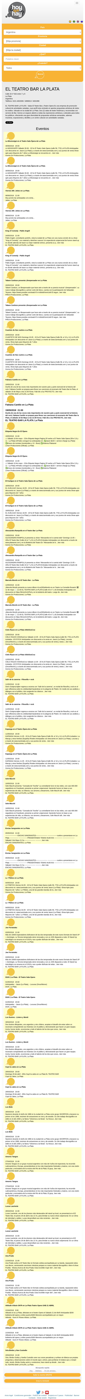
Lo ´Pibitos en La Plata (14, 878)
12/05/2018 (9, 585)
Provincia (42, 36)
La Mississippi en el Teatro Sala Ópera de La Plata (25, 141)
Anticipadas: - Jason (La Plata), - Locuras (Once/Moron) (26, 984)
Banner (76, 1395)
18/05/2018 (9, 486)
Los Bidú (9, 1107)
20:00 (17, 146)
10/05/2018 (9, 783)
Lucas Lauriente (11, 1206)
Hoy (31, 1371)
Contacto (32, 1398)
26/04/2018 (9, 1211)
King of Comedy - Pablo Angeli (17, 231)
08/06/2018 (9, 195)
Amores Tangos (11, 1157)
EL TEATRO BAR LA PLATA (15, 245)
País (42, 27)
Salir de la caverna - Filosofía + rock (19, 679)
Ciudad (42, 45)
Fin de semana (50, 1371)
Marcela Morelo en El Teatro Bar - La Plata (22, 580)
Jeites (7, 200)
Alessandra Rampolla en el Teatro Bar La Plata (23, 531)
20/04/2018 (9, 1355)
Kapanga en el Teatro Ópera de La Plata (21, 729)
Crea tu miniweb (42, 1381)
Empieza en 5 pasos (55, 1395)
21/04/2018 (9, 1261)
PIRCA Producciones (13, 295)
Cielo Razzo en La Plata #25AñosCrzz (20, 630)
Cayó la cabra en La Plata (15, 1067)
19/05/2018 (9, 384)
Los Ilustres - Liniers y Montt (16, 1017)
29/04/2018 (9, 1072)
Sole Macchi (10, 779)
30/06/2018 (9, 146)
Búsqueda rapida (42, 1368)
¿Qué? (42, 54)
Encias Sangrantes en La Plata (17, 828)
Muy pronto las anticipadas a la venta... (20, 198)
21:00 (17, 195)
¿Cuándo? (42, 63)
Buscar (40, 74)
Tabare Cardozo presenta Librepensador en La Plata (26, 280)
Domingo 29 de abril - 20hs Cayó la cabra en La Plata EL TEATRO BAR (32, 1074)
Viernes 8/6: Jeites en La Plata (17, 191)
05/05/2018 (9, 833)
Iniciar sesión (42, 1398)
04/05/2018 (9, 883)
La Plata (28, 155)
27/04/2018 (9, 1161)
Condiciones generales (22, 1395)
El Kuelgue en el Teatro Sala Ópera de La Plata (23, 481)
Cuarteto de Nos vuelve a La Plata (18, 330)
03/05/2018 (9, 932)
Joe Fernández (11, 928)
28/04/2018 (9, 1112)
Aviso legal (9, 1395)
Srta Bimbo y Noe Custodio (16, 1350)
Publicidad (69, 1395)
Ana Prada (9, 1256)
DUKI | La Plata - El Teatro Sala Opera (20, 977)
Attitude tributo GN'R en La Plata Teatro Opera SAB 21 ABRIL (29, 1305)
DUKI (7, 987)
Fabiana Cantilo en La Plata (16, 380)
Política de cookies (40, 1395)
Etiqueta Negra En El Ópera (16, 431)
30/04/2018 (9, 1022)
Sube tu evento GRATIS (42, 1375)
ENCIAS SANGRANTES (14, 843)
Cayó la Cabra (10, 1076)
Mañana (38, 1371)
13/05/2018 (9, 535)
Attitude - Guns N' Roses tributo (17, 1317)
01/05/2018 (9, 982)
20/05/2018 (9, 285)
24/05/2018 (9, 236)
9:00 (16, 1310)
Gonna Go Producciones (14, 155)
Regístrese (52, 1398)
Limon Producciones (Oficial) (16, 446)
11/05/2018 (9, 684)
